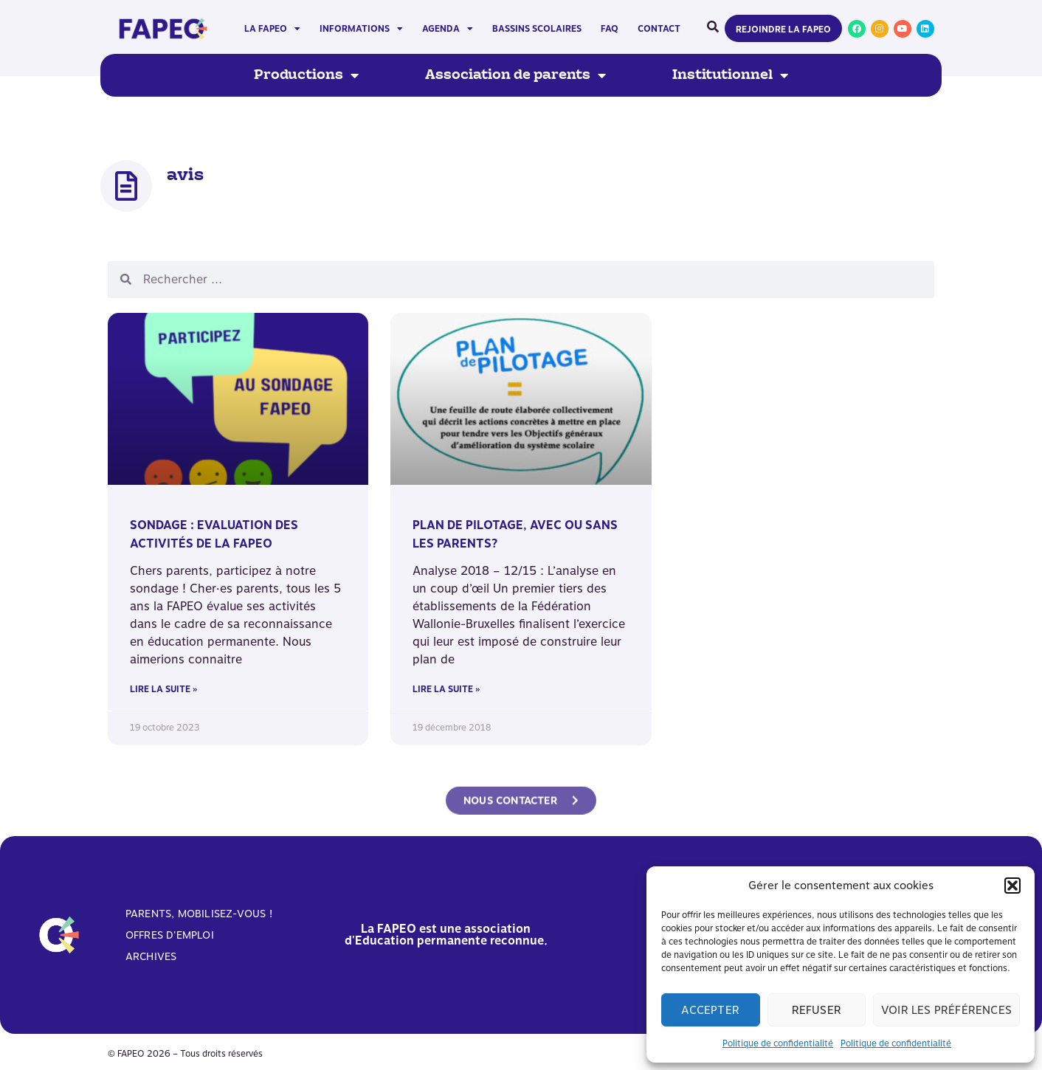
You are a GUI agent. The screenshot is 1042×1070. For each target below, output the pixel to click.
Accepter (710, 1010)
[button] (1012, 885)
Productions (306, 75)
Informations (361, 29)
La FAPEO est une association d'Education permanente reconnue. (446, 935)
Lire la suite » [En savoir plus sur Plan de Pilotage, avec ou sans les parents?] (446, 689)
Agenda (447, 29)
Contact (659, 29)
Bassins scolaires (537, 29)
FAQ (609, 29)
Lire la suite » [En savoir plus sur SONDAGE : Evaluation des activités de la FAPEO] (163, 689)
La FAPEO (272, 29)
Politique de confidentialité (777, 1043)
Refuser (816, 1010)
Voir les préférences (946, 1010)
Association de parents (515, 75)
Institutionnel (730, 75)
